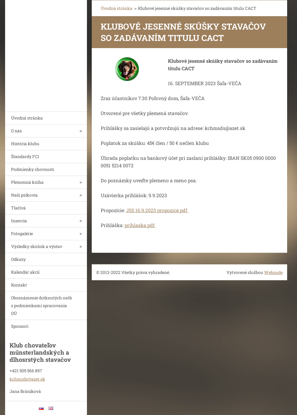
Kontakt (19, 285)
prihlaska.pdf (140, 225)
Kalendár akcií (25, 272)
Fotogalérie (22, 233)
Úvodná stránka (27, 118)
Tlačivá (18, 208)
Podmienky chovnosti (32, 169)
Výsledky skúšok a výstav (36, 246)
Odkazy (18, 259)
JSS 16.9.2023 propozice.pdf (157, 210)
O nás (16, 131)
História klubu (25, 143)
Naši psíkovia (24, 195)
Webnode (273, 272)
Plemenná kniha (27, 182)
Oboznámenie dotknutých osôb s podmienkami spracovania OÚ (41, 305)
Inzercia (19, 220)
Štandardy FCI (25, 156)
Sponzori (19, 326)
